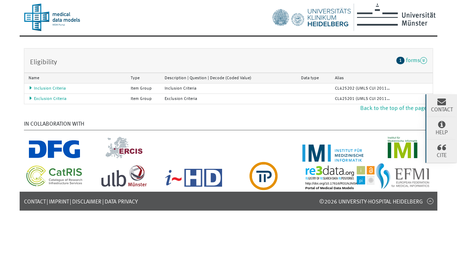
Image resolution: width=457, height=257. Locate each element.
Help (441, 128)
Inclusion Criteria (47, 88)
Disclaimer (86, 202)
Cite (441, 150)
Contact (35, 202)
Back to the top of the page (396, 108)
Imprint (59, 202)
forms (411, 60)
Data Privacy (121, 202)
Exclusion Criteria (47, 99)
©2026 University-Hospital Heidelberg (371, 202)
